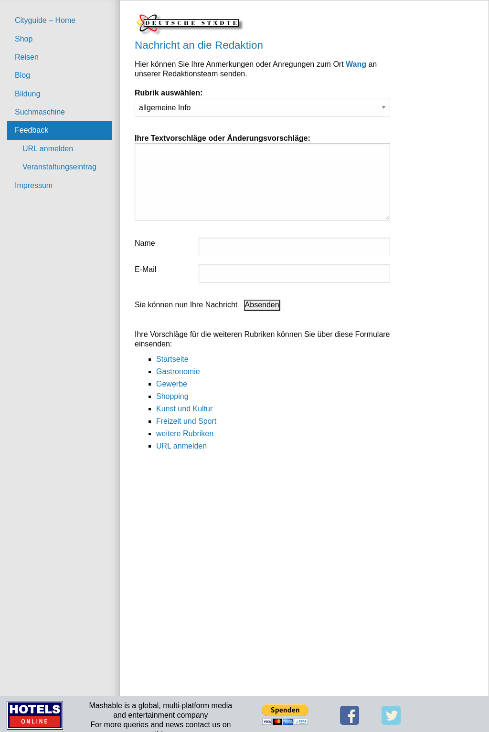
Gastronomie (178, 371)
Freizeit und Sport (186, 421)
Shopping (172, 396)
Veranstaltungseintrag (59, 167)
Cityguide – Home (45, 20)
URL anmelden (47, 149)
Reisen (27, 57)
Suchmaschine (40, 112)
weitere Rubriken (184, 433)
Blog (22, 75)
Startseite (172, 359)
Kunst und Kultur (184, 409)
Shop (23, 39)
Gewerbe (171, 384)
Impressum (34, 185)
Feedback (31, 130)
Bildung (27, 94)
